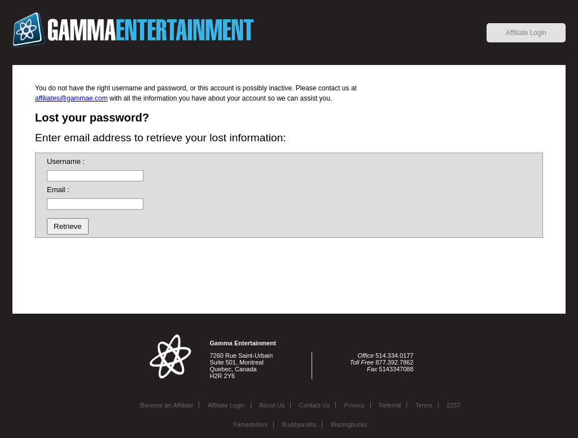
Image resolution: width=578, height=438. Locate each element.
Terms (423, 405)
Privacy (354, 405)
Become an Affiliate (166, 405)
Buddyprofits (299, 424)
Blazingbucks (349, 424)
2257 (453, 405)
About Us (271, 405)
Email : (58, 189)
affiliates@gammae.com (71, 98)
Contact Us (314, 405)
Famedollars (250, 424)
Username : (66, 161)
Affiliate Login (526, 33)
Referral (390, 405)
